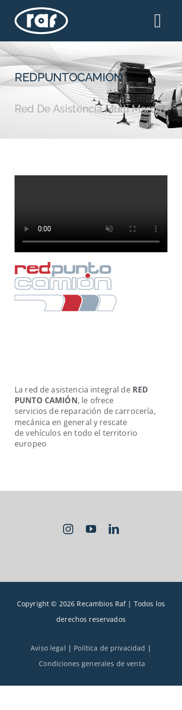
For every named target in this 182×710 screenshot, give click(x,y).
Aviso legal (48, 648)
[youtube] (91, 529)
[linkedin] (114, 529)
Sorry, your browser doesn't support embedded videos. (91, 213)
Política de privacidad (109, 648)
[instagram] (68, 529)
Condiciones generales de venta (92, 663)
